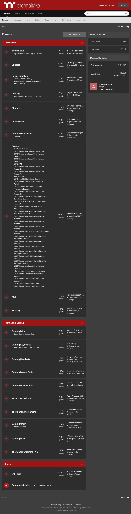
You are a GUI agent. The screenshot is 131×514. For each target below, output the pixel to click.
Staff (55, 20)
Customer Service (21, 485)
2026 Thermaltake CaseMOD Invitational (29, 286)
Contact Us (67, 505)
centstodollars (74, 412)
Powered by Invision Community (66, 510)
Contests (17, 149)
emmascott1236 (75, 398)
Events (27, 20)
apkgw (71, 53)
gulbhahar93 (73, 122)
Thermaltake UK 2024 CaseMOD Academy (30, 271)
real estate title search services (79, 308)
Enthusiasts (18, 50)
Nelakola (72, 385)
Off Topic (16, 474)
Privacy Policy (55, 505)
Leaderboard (80, 20)
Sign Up (123, 5)
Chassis (16, 64)
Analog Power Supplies (22, 79)
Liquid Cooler (19, 96)
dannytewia (73, 311)
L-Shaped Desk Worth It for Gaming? (81, 436)
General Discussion (22, 133)
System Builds (19, 54)
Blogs (47, 20)
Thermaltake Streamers (24, 411)
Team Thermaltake (21, 398)
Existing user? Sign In (107, 5)
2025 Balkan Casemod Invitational (27, 284)
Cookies (78, 505)
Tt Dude (17, 136)
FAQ (14, 297)
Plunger (36, 347)
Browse (7, 14)
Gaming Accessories (22, 385)
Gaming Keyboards (21, 344)
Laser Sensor (19, 334)
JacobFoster (73, 135)
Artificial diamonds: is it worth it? (80, 472)
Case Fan (37, 96)
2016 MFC (18, 164)
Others (7, 464)
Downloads (17, 20)
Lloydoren (72, 80)
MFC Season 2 (19, 176)
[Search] (97, 13)
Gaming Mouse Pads (22, 372)
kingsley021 (73, 65)
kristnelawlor (73, 108)
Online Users (66, 20)
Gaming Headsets (21, 359)
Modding (29, 54)
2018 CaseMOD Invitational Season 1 (28, 179)
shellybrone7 (73, 439)
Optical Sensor (30, 334)
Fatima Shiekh (74, 297)
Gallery (37, 20)
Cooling (16, 93)
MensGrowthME (75, 216)
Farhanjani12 (73, 359)
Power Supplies (20, 76)
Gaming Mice (18, 331)
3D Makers (38, 54)
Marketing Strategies (75, 133)
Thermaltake (10, 43)
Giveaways (26, 149)
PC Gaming (71, 344)
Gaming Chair (19, 424)
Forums (5, 20)
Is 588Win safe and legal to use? (79, 51)
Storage (16, 108)
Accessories (18, 121)
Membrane (28, 347)
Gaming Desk (19, 438)
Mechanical (18, 347)
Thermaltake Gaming (14, 323)
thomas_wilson (74, 346)
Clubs (40, 13)
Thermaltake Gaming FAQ (25, 452)
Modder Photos (20, 427)
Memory (16, 310)
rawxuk (71, 95)
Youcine (72, 333)
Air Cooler (29, 96)
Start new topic (74, 34)
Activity (17, 13)
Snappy (71, 474)
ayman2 (72, 373)
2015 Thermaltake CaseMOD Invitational (29, 151)
